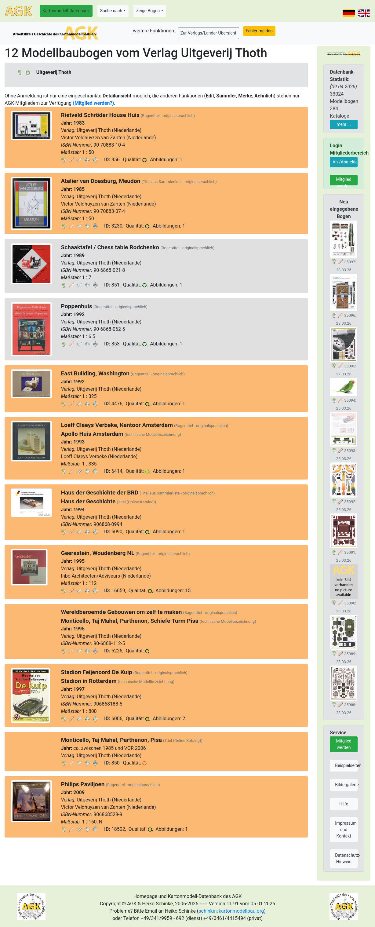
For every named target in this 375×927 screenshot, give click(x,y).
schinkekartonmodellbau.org (231, 911)
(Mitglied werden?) (93, 103)
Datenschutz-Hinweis (346, 858)
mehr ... (344, 124)
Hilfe (343, 803)
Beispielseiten (346, 765)
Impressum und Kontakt (345, 829)
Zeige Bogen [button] (148, 10)
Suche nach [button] (111, 10)
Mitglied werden (343, 181)
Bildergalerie (346, 784)
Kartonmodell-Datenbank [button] (66, 10)
